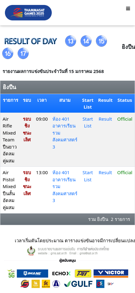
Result (105, 119)
